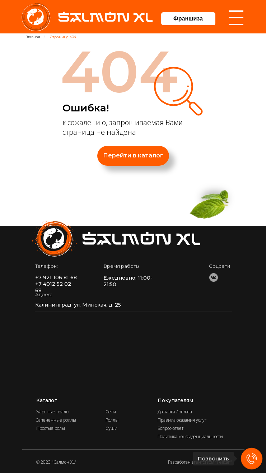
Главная (32, 37)
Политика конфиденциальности (190, 436)
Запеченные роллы (56, 420)
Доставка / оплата (175, 412)
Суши (111, 428)
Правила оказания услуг (182, 420)
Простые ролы (50, 428)
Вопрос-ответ (170, 428)
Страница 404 (63, 37)
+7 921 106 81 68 (56, 277)
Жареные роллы (52, 412)
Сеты (111, 412)
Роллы (112, 420)
